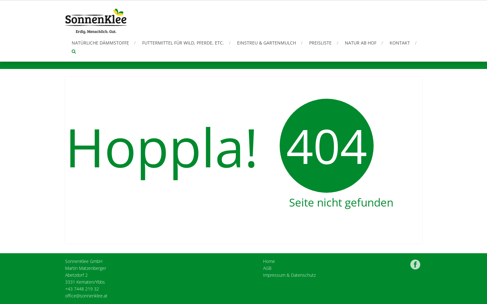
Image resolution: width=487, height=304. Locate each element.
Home (269, 261)
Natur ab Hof (360, 43)
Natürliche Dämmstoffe (100, 43)
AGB (267, 268)
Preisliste (320, 43)
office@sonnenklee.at (86, 296)
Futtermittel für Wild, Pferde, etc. (183, 43)
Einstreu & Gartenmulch (266, 43)
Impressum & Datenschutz (289, 275)
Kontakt (400, 43)
